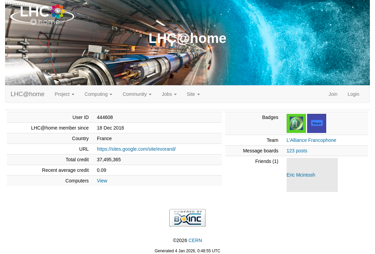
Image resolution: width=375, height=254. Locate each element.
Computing (99, 94)
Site (193, 94)
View (102, 180)
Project (64, 94)
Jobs (169, 94)
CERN (195, 240)
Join (333, 94)
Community (137, 94)
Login (353, 94)
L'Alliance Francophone (311, 140)
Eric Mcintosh (301, 175)
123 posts (297, 150)
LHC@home (27, 94)
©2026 (187, 240)
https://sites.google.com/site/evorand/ (136, 149)
